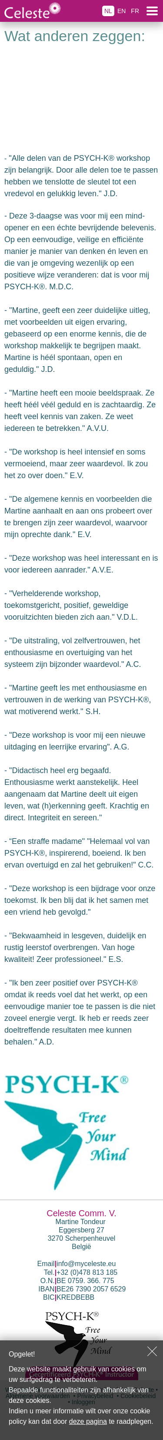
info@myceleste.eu (86, 1263)
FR (135, 10)
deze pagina (88, 1421)
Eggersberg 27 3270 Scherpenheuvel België (82, 1238)
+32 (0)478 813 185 (87, 1272)
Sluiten (152, 1351)
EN (121, 10)
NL (108, 10)
